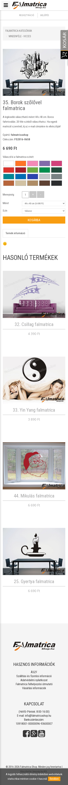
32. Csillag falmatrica (34, 324)
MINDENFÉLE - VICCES (20, 36)
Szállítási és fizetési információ (34, 676)
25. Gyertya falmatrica (34, 581)
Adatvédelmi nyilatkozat (34, 680)
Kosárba (34, 220)
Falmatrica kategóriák (18, 30)
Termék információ (15, 233)
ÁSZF (34, 672)
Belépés (44, 15)
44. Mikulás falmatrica (34, 496)
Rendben (54, 778)
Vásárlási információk (34, 688)
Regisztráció (26, 15)
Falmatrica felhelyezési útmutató (34, 684)
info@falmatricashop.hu (38, 715)
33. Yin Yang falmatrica (34, 410)
